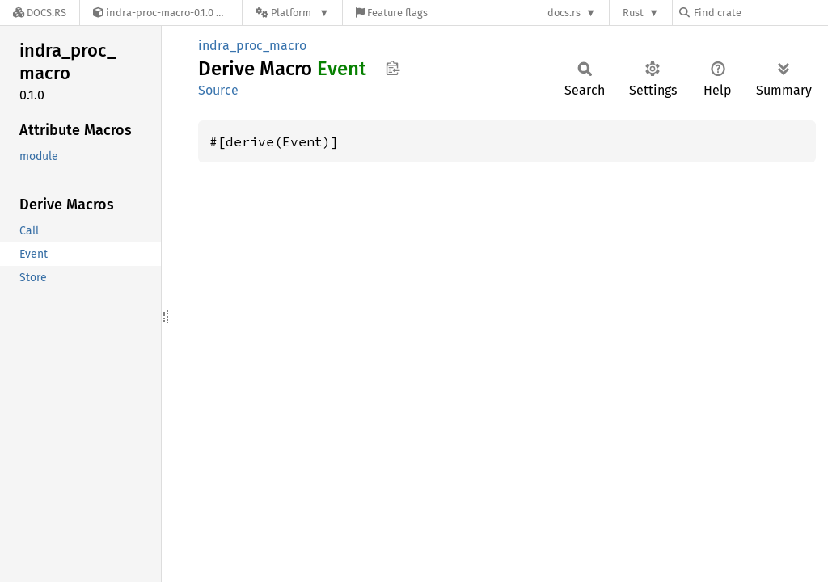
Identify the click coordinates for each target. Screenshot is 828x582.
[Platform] (292, 12)
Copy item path (392, 68)
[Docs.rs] (39, 12)
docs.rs (564, 12)
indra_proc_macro (252, 45)
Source (218, 90)
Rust (633, 12)
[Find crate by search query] (760, 12)
